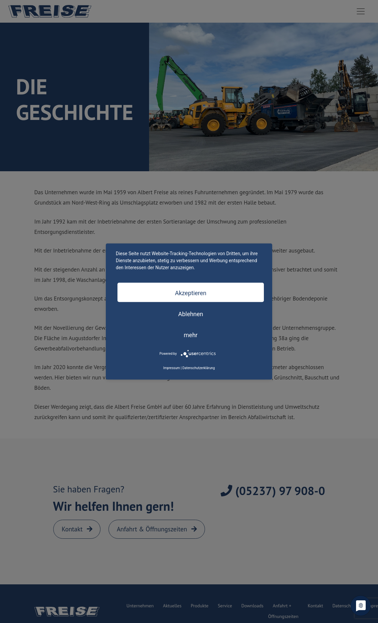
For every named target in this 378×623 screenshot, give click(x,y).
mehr (190, 334)
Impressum (171, 367)
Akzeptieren (191, 292)
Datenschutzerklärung (198, 367)
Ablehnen (190, 313)
